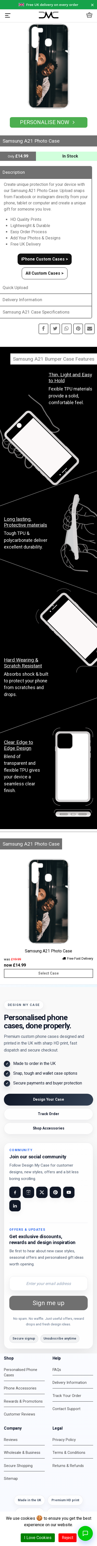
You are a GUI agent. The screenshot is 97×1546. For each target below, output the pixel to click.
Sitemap (11, 1478)
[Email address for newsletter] (48, 1283)
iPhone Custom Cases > (44, 259)
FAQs (57, 1370)
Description (14, 172)
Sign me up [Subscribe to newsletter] (48, 1303)
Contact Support (66, 1409)
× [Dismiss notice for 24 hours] (92, 4)
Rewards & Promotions (23, 1401)
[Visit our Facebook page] (15, 1192)
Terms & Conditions (69, 1453)
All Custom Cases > (45, 273)
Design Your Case (48, 1099)
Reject (67, 1537)
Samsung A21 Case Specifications (36, 312)
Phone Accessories (20, 1388)
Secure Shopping (18, 1466)
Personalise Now (48, 122)
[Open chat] (85, 1533)
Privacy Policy (64, 1440)
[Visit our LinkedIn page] (15, 1205)
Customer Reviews (19, 1414)
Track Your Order (67, 1396)
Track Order (48, 1114)
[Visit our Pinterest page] (55, 1192)
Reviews (11, 1440)
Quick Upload (15, 287)
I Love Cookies (37, 1537)
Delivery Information (22, 299)
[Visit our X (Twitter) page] (42, 1192)
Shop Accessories (48, 1128)
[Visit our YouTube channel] (68, 1192)
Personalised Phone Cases (20, 1373)
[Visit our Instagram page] (28, 1192)
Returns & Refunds (68, 1466)
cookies (28, 1518)
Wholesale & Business (22, 1453)
